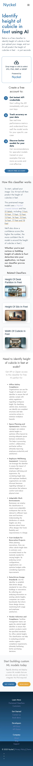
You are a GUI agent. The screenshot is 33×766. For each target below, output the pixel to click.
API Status (16, 729)
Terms (29, 749)
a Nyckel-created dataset (14, 207)
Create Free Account (16, 171)
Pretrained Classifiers (16, 703)
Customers (17, 706)
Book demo (24, 684)
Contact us (16, 715)
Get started (9, 684)
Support (16, 744)
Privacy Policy (20, 749)
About (16, 738)
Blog (16, 741)
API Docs (16, 726)
